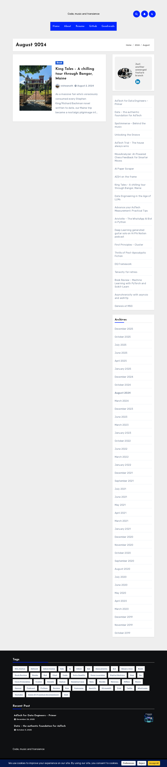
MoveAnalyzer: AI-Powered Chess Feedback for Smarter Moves (131, 157)
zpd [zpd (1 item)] (66, 695)
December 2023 (124, 408)
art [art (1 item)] (114, 669)
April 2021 (120, 512)
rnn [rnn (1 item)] (67, 688)
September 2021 (124, 480)
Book (59, 62)
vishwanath (64, 86)
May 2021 (120, 504)
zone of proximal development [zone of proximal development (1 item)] (43, 695)
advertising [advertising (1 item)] (49, 669)
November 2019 (124, 625)
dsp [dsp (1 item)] (132, 675)
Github (93, 26)
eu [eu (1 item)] (140, 675)
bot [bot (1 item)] (45, 675)
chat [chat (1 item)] (54, 675)
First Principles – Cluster (129, 244)
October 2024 (123, 384)
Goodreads (108, 26)
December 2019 (124, 617)
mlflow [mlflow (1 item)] (127, 682)
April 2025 (121, 360)
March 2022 (122, 456)
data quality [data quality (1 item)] (79, 675)
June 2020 (121, 585)
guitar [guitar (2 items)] (62, 682)
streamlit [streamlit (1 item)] (106, 688)
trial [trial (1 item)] (119, 688)
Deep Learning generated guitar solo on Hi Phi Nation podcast (130, 233)
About (67, 26)
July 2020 (121, 577)
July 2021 (120, 488)
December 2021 (124, 472)
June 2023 (121, 416)
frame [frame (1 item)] (39, 682)
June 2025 (121, 352)
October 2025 (123, 336)
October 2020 (123, 553)
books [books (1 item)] (35, 675)
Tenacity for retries (126, 272)
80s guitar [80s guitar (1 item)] (20, 669)
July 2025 (120, 344)
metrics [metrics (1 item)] (114, 682)
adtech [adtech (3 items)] (34, 669)
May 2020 (120, 593)
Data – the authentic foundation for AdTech (40, 726)
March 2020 (122, 609)
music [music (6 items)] (138, 682)
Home (56, 26)
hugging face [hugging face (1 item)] (77, 682)
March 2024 (122, 400)
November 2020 (124, 544)
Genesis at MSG (124, 306)
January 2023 (123, 432)
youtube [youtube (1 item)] (19, 695)
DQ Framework (123, 264)
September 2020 (124, 561)
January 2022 (123, 464)
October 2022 (123, 440)
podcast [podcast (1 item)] (31, 688)
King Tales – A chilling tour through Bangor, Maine (74, 73)
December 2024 (124, 376)
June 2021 (121, 496)
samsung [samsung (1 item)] (78, 688)
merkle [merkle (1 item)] (102, 682)
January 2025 (123, 368)
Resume (80, 26)
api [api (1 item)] (88, 669)
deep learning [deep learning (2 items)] (98, 675)
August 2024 (123, 392)
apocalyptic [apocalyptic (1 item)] (101, 669)
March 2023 (121, 424)
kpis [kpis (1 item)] (91, 682)
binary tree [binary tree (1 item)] (127, 669)
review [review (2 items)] (56, 688)
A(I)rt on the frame (126, 176)
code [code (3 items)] (65, 675)
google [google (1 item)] (50, 682)
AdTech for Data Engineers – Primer (35, 715)
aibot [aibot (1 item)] (79, 669)
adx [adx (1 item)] (62, 669)
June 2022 (121, 448)
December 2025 (124, 328)
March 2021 (121, 520)
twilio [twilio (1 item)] (129, 688)
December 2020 (124, 536)
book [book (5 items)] (140, 669)
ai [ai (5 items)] (70, 669)
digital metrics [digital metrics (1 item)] (117, 675)
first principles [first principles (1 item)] (22, 682)
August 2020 (122, 569)
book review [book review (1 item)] (21, 675)
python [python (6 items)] (44, 688)
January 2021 (123, 528)
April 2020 (121, 601)
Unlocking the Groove (127, 134)
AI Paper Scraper (124, 168)
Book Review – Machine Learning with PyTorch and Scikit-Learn (130, 283)
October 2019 (122, 633)
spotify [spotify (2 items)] (92, 688)
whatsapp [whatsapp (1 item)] (143, 688)
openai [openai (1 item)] (18, 688)
